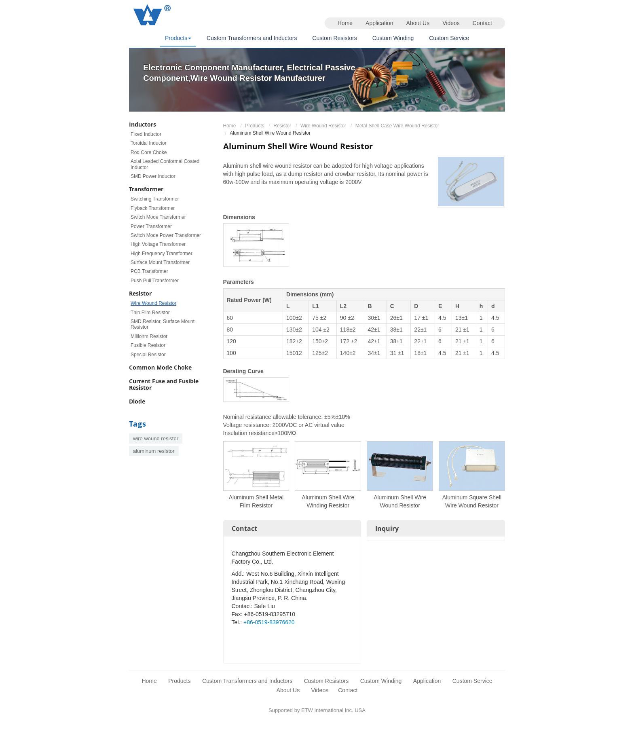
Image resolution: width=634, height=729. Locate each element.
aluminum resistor (154, 451)
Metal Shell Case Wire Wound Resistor (397, 126)
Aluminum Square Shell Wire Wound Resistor (471, 501)
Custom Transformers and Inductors (252, 38)
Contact (482, 23)
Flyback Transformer (153, 208)
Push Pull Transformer (155, 280)
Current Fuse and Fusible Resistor (164, 384)
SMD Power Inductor (153, 176)
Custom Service (449, 38)
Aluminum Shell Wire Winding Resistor (328, 501)
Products (254, 126)
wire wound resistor (155, 438)
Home (345, 23)
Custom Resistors (334, 38)
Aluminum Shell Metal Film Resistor (256, 501)
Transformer (146, 189)
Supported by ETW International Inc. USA (317, 710)
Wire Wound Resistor (323, 126)
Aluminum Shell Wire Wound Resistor (400, 501)
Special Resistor (148, 354)
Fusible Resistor (148, 345)
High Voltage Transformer (158, 244)
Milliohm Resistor (149, 336)
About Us (418, 23)
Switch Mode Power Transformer (166, 235)
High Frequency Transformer (161, 253)
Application (379, 23)
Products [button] (178, 38)
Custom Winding (393, 38)
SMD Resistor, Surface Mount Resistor (162, 324)
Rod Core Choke (149, 152)
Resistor (282, 126)
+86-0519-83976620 (269, 622)
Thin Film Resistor (150, 312)
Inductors (142, 124)
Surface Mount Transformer (160, 262)
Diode (137, 401)
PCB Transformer (149, 271)
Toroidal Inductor (149, 143)
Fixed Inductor (146, 134)
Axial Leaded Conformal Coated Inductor (165, 164)
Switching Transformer (155, 199)
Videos (451, 23)
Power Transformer (151, 226)
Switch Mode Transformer (158, 217)
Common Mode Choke (160, 367)
